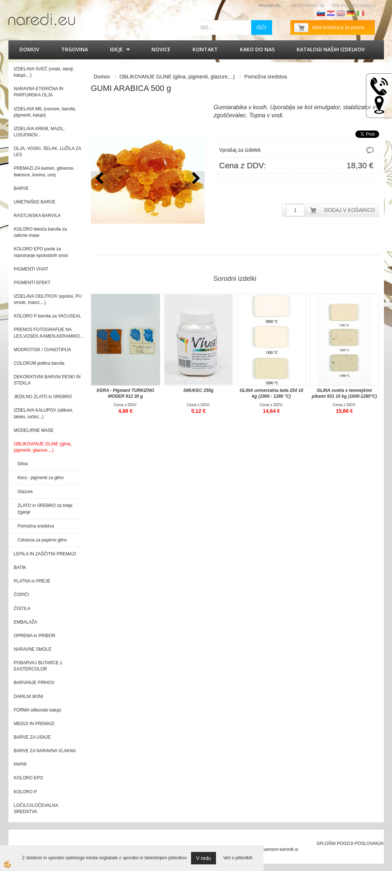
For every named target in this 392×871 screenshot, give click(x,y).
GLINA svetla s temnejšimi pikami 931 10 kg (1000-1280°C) (344, 393)
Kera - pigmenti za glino (41, 477)
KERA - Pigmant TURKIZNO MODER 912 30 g (125, 393)
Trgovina (74, 49)
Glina (23, 463)
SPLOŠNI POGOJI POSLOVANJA (350, 843)
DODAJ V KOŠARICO (349, 210)
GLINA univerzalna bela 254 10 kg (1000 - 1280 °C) (271, 393)
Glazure (25, 491)
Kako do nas (257, 49)
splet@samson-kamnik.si (273, 849)
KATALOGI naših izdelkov (331, 49)
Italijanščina (360, 13)
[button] (195, 180)
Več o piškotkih (238, 857)
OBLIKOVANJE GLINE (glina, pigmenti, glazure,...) (177, 77)
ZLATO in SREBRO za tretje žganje (45, 508)
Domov (29, 49)
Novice (161, 49)
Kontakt (205, 49)
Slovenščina (321, 13)
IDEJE (116, 49)
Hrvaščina (331, 13)
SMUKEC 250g (198, 390)
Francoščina (370, 13)
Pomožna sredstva (36, 526)
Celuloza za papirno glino (42, 540)
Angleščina (341, 13)
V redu (203, 858)
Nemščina (351, 13)
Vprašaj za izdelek (240, 150)
